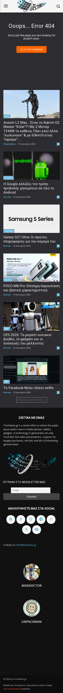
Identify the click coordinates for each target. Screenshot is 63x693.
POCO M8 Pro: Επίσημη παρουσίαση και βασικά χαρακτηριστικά (31, 288)
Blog (7, 116)
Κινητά (8, 279)
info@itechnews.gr (26, 545)
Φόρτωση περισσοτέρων (31, 399)
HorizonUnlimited (12, 688)
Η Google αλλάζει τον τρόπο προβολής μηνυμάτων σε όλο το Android (28, 188)
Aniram (7, 197)
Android (8, 178)
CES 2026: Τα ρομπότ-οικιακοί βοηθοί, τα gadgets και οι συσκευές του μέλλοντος (27, 339)
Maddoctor (31, 585)
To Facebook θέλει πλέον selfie (28, 388)
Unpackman (9, 144)
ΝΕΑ (6, 328)
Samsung (9, 231)
